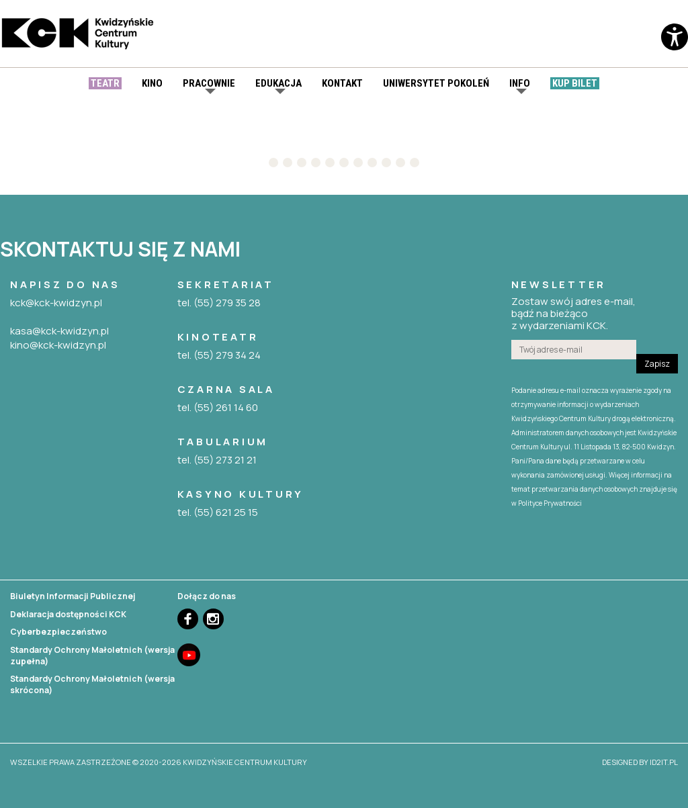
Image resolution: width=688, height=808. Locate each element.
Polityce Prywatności (550, 503)
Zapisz (657, 363)
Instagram (213, 619)
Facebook (187, 619)
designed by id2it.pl (640, 762)
